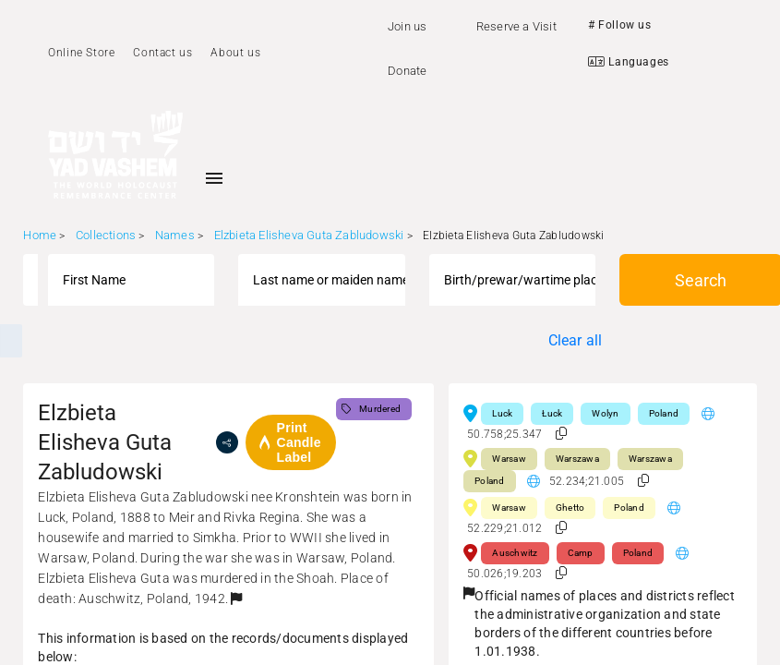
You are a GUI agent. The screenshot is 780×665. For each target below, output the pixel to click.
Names (175, 235)
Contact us (162, 52)
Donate (407, 71)
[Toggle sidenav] (214, 178)
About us (235, 52)
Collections (106, 235)
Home (39, 235)
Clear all (575, 340)
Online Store (81, 52)
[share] (227, 442)
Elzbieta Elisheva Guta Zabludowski (309, 235)
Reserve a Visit (516, 26)
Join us (407, 26)
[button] (236, 598)
